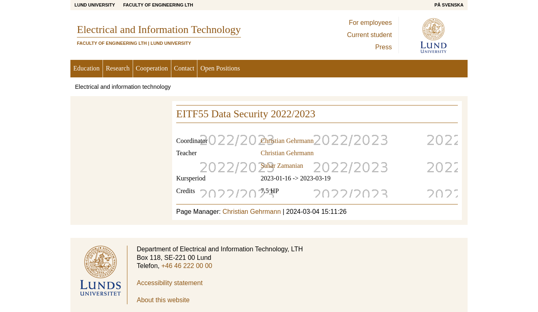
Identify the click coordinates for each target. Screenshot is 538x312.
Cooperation (152, 68)
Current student (369, 34)
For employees (370, 22)
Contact (184, 68)
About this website (163, 300)
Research (118, 68)
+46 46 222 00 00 (186, 265)
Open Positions (220, 68)
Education (86, 68)
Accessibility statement (170, 282)
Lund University (94, 4)
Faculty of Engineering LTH (158, 4)
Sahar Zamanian (282, 165)
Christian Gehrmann (287, 140)
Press (383, 47)
